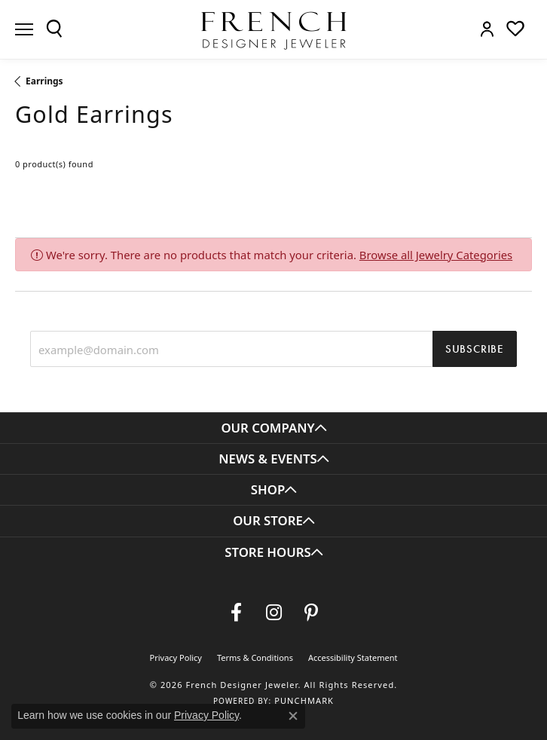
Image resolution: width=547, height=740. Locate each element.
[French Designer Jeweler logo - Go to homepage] (273, 29)
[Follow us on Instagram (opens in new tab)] (273, 613)
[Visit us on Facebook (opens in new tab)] (236, 613)
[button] (54, 29)
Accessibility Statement (353, 657)
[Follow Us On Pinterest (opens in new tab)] (311, 613)
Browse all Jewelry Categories (435, 254)
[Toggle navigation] (24, 29)
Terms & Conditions (255, 657)
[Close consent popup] (293, 715)
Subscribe (474, 348)
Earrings (44, 81)
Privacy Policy (176, 657)
